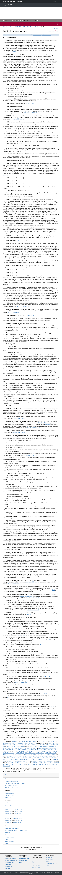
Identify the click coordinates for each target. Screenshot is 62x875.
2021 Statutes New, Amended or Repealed (15, 783)
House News (49, 857)
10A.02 (56, 28)
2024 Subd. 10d (8, 820)
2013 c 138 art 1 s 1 (48, 761)
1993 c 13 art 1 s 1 (52, 751)
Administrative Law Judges (11, 828)
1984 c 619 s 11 (34, 746)
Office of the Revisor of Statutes (21, 20)
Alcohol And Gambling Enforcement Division (16, 830)
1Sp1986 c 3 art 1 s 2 (44, 748)
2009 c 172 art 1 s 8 (36, 759)
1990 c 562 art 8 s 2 (47, 749)
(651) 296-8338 (36, 861)
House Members (23, 860)
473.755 (47, 676)
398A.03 (47, 424)
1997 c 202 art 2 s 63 (30, 754)
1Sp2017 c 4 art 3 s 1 (10, 764)
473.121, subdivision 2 (44, 423)
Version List (8, 797)
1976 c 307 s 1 (33, 741)
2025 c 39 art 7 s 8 (18, 815)
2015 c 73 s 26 (45, 762)
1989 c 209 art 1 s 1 (23, 749)
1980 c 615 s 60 (7, 745)
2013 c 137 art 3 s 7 (36, 761)
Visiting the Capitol (9, 862)
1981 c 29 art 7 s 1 (18, 745)
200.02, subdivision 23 (19, 432)
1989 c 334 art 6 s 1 (35, 749)
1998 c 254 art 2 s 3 (41, 754)
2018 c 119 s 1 (22, 764)
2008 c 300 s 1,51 (13, 759)
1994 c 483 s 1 (20, 753)
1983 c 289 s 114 (20, 746)
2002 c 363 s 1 (17, 756)
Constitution (27, 24)
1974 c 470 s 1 (15, 741)
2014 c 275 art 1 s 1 (24, 762)
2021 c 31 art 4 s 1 (44, 764)
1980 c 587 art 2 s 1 (17, 743)
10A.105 (29, 614)
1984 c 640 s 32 (43, 746)
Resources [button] (8, 775)
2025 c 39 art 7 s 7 (18, 813)
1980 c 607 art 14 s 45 (31, 743)
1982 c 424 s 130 (47, 745)
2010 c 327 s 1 (46, 759)
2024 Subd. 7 (7, 818)
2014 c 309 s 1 (35, 762)
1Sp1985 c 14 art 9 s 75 (24, 748)
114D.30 (46, 693)
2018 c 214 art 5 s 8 (33, 764)
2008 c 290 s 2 (49, 758)
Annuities (7, 832)
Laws (10, 24)
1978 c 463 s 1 (42, 741)
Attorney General (9, 837)
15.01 (19, 635)
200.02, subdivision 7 (19, 418)
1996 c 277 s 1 (7, 754)
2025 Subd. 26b (8, 815)
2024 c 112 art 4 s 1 (18, 818)
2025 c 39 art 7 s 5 (18, 809)
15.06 (24, 635)
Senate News (49, 859)
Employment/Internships (11, 860)
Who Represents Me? (24, 858)
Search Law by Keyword (47, 24)
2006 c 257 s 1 (28, 758)
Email (33, 862)
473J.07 (9, 697)
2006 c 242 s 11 (11, 758)
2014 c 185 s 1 (15, 762)
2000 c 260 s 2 (7, 756)
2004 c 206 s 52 (39, 756)
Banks (6, 843)
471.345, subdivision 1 (13, 583)
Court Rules (20, 24)
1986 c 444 (34, 748)
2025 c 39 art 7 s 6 (18, 811)
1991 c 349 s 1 (42, 751)
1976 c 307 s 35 (22, 240)
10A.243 (5, 175)
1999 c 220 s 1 (30, 103)
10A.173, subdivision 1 (31, 455)
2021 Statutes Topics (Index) (12, 787)
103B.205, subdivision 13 (22, 682)
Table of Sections (9, 793)
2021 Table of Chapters (11, 785)
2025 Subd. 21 (7, 809)
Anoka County (8, 835)
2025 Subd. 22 (7, 811)
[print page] (57, 24)
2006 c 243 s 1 (20, 758)
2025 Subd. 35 (7, 816)
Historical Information (10, 858)
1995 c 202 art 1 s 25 (50, 753)
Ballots (6, 839)
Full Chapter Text (9, 795)
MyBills (47, 861)
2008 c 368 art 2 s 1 (24, 759)
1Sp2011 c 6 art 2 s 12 (13, 761)
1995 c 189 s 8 (40, 753)
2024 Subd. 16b (8, 822)
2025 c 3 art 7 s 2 (18, 816)
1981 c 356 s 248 (36, 745)
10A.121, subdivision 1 (30, 113)
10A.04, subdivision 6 (33, 610)
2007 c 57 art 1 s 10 (38, 758)
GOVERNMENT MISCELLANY (22, 26)
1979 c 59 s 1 (52, 741)
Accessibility (8, 864)
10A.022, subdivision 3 (25, 596)
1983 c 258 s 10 (11, 746)
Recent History (8, 805)
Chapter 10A (33, 26)
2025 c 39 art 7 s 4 (16, 807)
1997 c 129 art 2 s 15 (17, 754)
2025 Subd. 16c (8, 807)
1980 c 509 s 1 (7, 743)
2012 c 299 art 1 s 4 (24, 761)
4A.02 (53, 590)
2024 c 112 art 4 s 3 (17, 822)
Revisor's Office (35, 24)
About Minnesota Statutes (11, 781)
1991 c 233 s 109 (23, 751)
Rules (14, 24)
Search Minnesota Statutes (12, 779)
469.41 (53, 706)
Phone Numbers (36, 865)
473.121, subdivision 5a (33, 427)
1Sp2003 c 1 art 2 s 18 (28, 756)
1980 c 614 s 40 (53, 743)
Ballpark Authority (9, 841)
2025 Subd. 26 (7, 813)
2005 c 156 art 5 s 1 (49, 756)
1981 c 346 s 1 (27, 745)
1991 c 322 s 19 (32, 751)
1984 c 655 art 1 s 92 (11, 748)
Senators (21, 862)
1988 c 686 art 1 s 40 (11, 749)
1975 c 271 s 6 (24, 741)
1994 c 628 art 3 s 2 (30, 753)
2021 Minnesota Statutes (8, 26)
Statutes (6, 24)
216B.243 (13, 52)
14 (49, 639)
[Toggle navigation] (5, 4)
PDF (57, 31)
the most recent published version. (42, 35)
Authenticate (51, 31)
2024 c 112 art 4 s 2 (19, 820)
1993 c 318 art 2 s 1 (8, 753)
